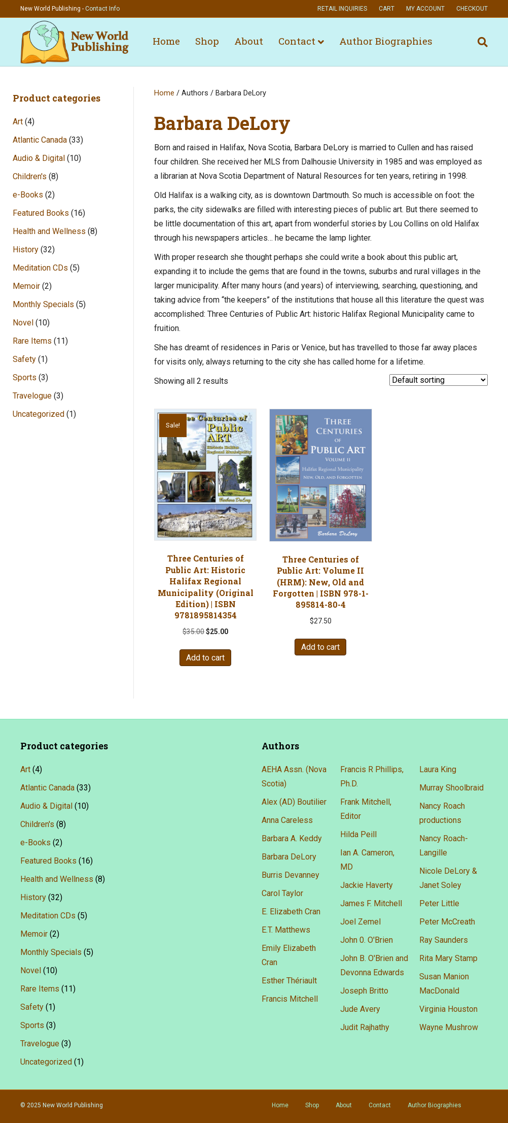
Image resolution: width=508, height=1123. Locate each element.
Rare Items (32, 341)
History (26, 249)
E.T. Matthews (286, 930)
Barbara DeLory (289, 857)
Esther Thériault (289, 980)
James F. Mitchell (371, 903)
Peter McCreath (447, 922)
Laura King (437, 769)
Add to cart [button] (205, 658)
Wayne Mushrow (448, 1027)
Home (166, 41)
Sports (25, 377)
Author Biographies (385, 41)
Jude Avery (360, 1009)
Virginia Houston (448, 1009)
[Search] (479, 42)
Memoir (26, 286)
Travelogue (32, 396)
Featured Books (41, 213)
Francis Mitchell (290, 999)
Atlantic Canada (40, 140)
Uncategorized (38, 414)
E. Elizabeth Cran (291, 911)
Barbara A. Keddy (292, 838)
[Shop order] (438, 380)
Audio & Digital (39, 158)
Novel (23, 322)
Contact (296, 41)
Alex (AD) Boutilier (294, 802)
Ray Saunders (443, 940)
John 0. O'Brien (366, 940)
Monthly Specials (43, 304)
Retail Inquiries (342, 8)
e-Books (28, 195)
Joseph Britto (364, 991)
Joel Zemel (360, 922)
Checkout (472, 8)
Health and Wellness (49, 231)
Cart (386, 8)
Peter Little (439, 903)
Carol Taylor (282, 893)
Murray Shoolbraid (451, 787)
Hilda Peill (358, 834)
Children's (30, 176)
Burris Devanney (290, 875)
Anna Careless (287, 820)
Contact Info (102, 8)
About (248, 41)
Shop (207, 41)
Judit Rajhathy (364, 1027)
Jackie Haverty (366, 885)
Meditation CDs (40, 268)
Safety (24, 359)
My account (425, 8)
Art (18, 121)
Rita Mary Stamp (448, 958)
